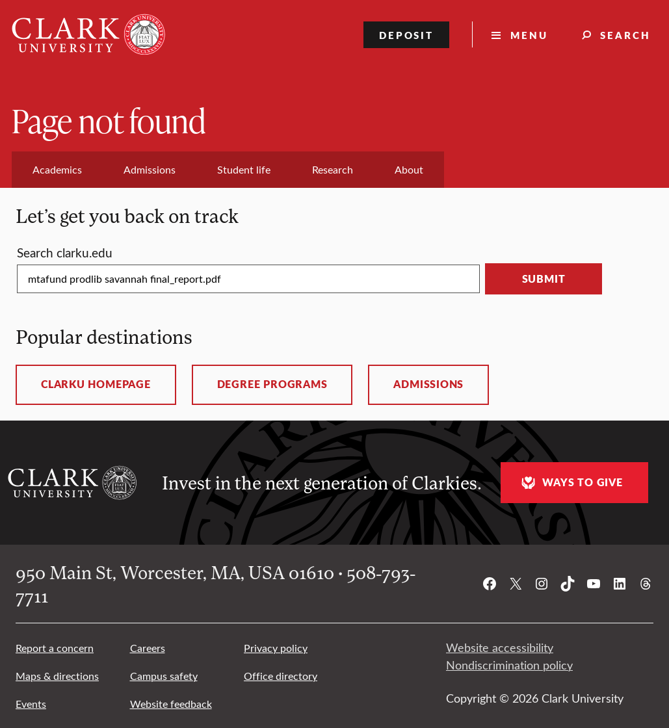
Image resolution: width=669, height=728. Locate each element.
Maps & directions (57, 675)
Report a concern (55, 648)
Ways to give (570, 483)
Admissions (428, 384)
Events (31, 703)
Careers (147, 648)
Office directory (280, 675)
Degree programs (272, 384)
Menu (529, 35)
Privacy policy (276, 648)
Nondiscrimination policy (509, 665)
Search (625, 35)
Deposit (406, 35)
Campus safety (164, 675)
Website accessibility (499, 647)
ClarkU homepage (96, 384)
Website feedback (171, 703)
